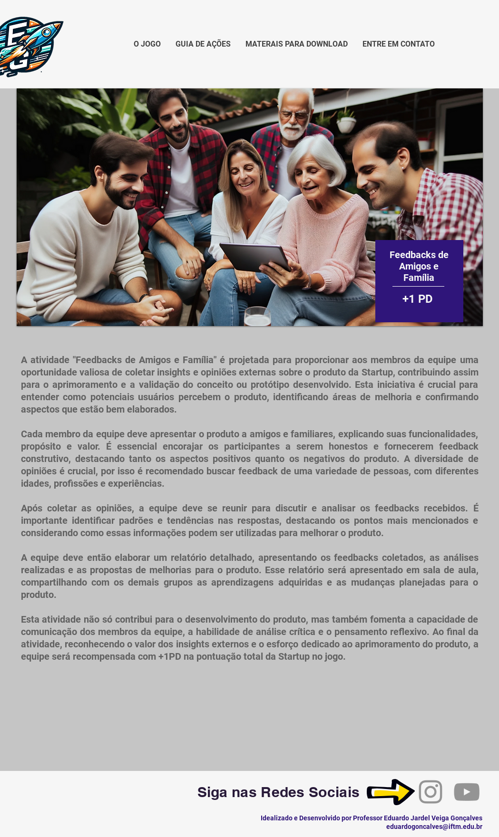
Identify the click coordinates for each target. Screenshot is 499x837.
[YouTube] (466, 792)
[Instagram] (430, 792)
